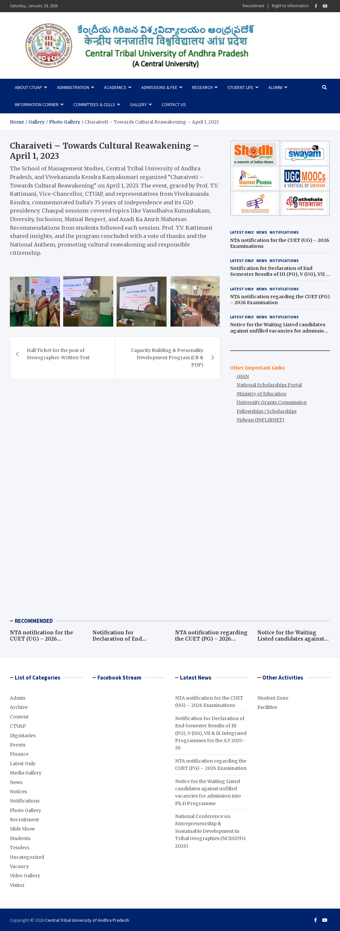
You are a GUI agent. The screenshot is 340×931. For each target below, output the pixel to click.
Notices (18, 792)
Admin (17, 698)
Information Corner (37, 104)
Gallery (138, 104)
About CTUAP (28, 87)
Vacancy (19, 866)
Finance (19, 754)
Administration (73, 87)
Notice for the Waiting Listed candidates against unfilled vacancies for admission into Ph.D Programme (278, 330)
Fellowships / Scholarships (267, 411)
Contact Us (174, 104)
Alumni (275, 87)
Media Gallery (25, 773)
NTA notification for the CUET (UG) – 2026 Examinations (41, 639)
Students (20, 838)
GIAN (243, 376)
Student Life (240, 87)
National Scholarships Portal (269, 385)
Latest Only (242, 232)
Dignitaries (23, 736)
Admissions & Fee (159, 87)
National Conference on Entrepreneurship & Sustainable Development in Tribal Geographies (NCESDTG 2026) (210, 831)
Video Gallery (25, 876)
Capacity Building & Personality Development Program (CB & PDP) (167, 357)
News (261, 232)
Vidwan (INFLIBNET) (260, 420)
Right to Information (290, 6)
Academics (115, 87)
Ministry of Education (261, 394)
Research (202, 87)
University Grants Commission (272, 402)
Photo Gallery (25, 810)
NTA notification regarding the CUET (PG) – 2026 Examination (211, 639)
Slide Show (22, 829)
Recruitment (253, 6)
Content (19, 717)
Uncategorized (27, 857)
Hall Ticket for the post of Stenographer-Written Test (58, 353)
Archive (19, 707)
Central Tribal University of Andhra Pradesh (87, 920)
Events (17, 745)
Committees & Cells (94, 104)
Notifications (284, 232)
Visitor (17, 885)
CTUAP (18, 726)
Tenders (19, 848)
